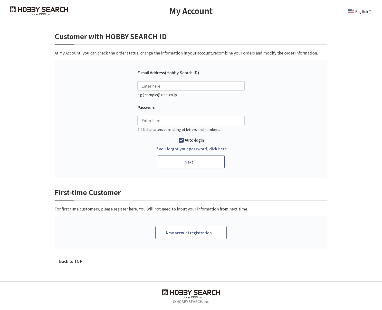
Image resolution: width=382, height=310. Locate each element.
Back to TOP (70, 261)
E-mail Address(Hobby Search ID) (168, 72)
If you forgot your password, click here (191, 148)
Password (146, 107)
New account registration (188, 233)
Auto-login (194, 140)
